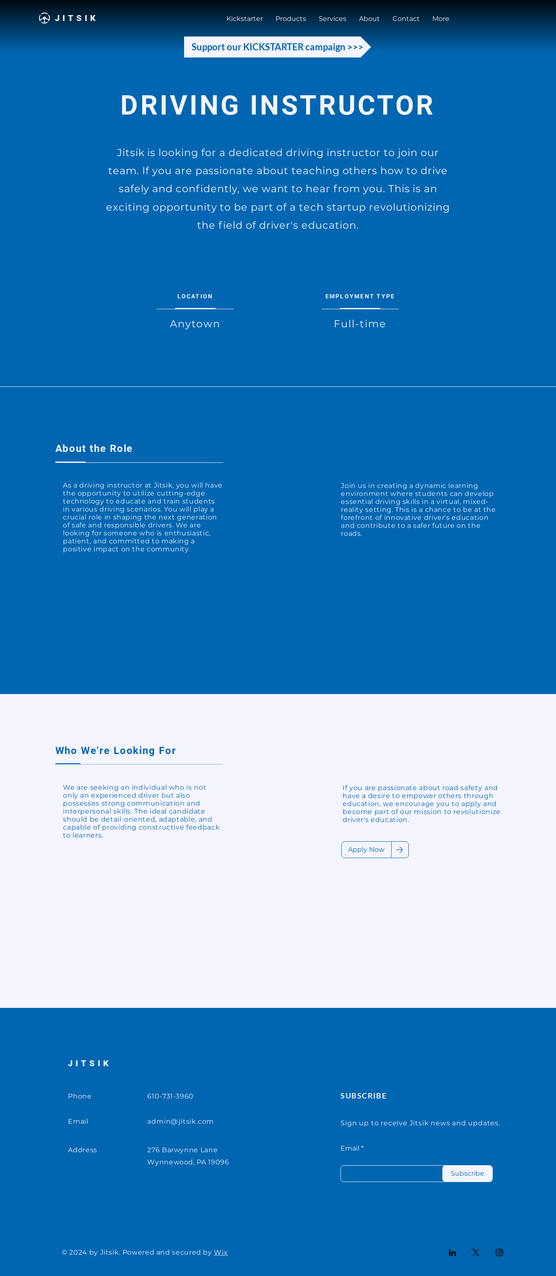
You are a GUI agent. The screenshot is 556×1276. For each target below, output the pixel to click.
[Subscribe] (467, 1173)
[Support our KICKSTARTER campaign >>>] (277, 47)
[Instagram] (499, 1252)
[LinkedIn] (452, 1252)
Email (349, 1148)
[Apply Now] (366, 849)
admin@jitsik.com (180, 1121)
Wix (221, 1252)
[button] (332, 18)
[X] (476, 1252)
